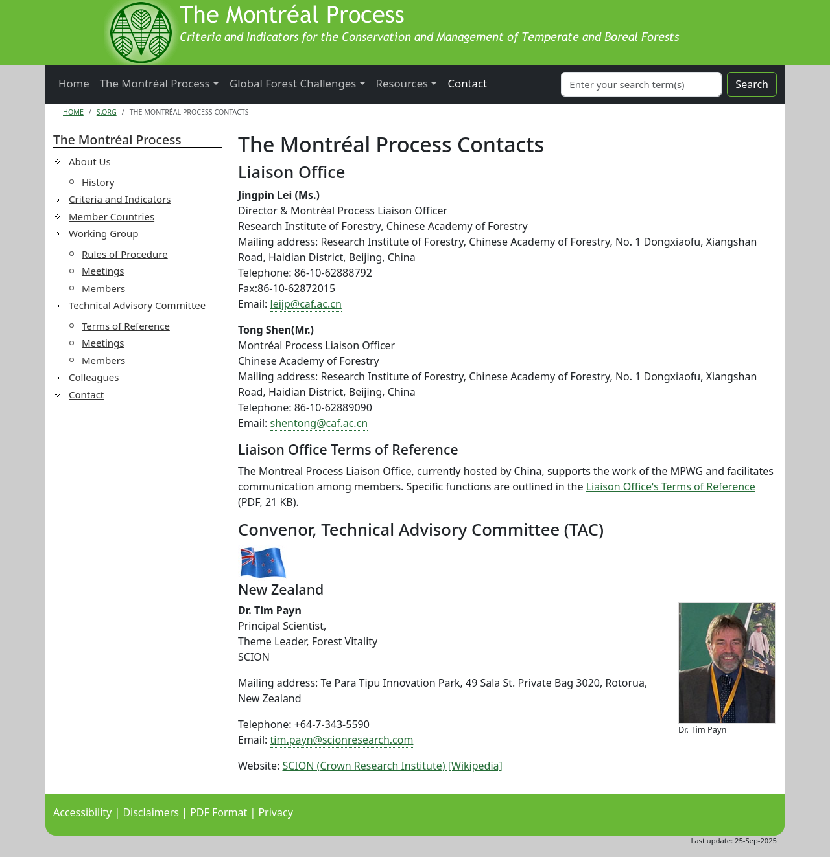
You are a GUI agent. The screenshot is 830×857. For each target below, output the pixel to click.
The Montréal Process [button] (155, 83)
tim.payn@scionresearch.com (342, 740)
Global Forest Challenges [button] (293, 83)
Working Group (104, 233)
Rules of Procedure (125, 253)
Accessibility (82, 812)
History (98, 182)
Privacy (275, 812)
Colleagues (94, 377)
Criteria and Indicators (120, 198)
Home (73, 83)
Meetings (103, 270)
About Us (90, 161)
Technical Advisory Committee (137, 305)
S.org (107, 112)
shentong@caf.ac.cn (319, 423)
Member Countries (111, 216)
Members (103, 288)
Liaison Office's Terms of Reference (670, 486)
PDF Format (218, 812)
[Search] (641, 84)
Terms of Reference (126, 325)
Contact (467, 83)
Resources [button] (402, 83)
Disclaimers (151, 812)
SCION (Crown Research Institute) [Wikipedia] (392, 766)
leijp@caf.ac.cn (306, 304)
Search (751, 84)
